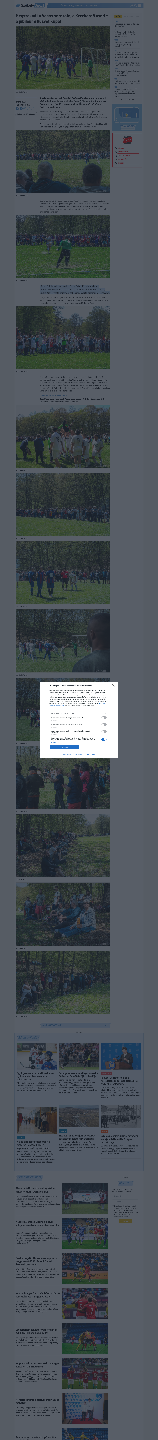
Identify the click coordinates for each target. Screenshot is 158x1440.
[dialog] (79, 720)
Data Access (79, 754)
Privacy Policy (90, 754)
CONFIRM (64, 747)
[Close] (114, 686)
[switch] (104, 717)
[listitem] (79, 713)
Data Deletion (67, 754)
